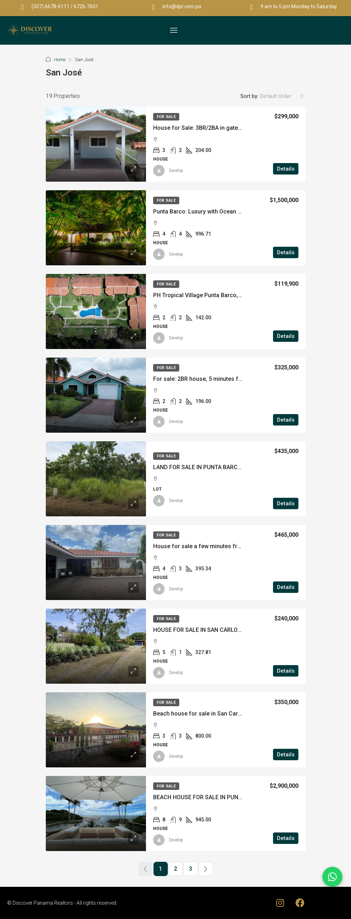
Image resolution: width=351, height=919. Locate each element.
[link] (96, 144)
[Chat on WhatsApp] (332, 877)
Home (59, 59)
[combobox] (282, 96)
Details (285, 169)
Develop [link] (176, 170)
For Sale (166, 116)
